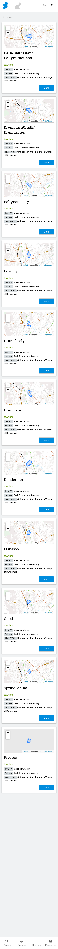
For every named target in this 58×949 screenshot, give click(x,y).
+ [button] (8, 28)
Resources (50, 943)
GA (44, 5)
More (46, 88)
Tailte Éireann (48, 47)
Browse (22, 943)
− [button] (8, 32)
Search (7, 943)
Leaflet (25, 47)
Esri (40, 47)
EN (52, 5)
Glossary (36, 943)
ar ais (7, 17)
